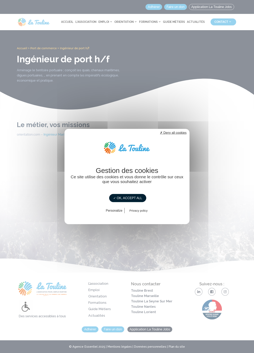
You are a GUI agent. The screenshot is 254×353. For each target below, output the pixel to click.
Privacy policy (138, 210)
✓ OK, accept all (127, 198)
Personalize (114, 210)
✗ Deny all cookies (173, 132)
